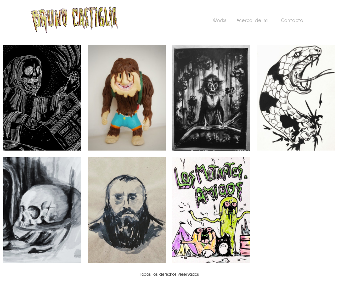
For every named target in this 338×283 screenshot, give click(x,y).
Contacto (292, 20)
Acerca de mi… (253, 20)
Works (219, 20)
